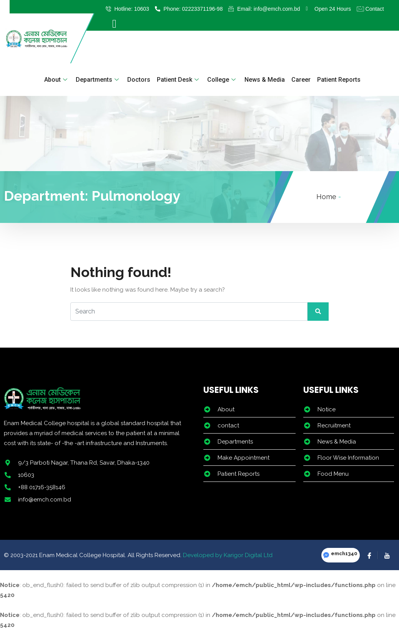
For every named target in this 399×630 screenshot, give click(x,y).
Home (326, 197)
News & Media (264, 79)
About (56, 79)
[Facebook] (369, 555)
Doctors (138, 79)
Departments (98, 79)
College (222, 79)
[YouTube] (386, 555)
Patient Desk (179, 79)
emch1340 (344, 553)
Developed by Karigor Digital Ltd (228, 555)
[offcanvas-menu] (114, 24)
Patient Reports (338, 79)
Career (300, 79)
